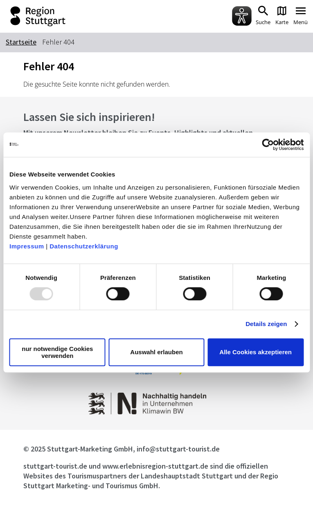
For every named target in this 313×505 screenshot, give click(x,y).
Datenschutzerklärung (84, 246)
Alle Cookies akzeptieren (255, 352)
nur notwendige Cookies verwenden (57, 352)
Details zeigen (266, 323)
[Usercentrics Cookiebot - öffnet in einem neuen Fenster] (268, 145)
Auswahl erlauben (156, 352)
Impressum (26, 246)
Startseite (21, 42)
